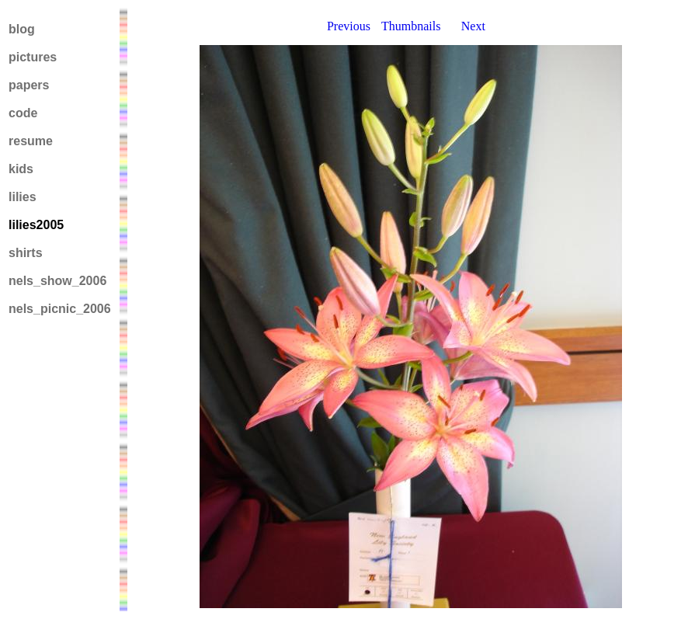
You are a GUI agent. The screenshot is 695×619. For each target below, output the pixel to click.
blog (22, 29)
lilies (22, 196)
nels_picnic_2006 (60, 308)
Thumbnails (410, 26)
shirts (26, 252)
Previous (348, 26)
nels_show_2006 (57, 280)
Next (473, 26)
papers (29, 85)
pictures (33, 57)
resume (31, 141)
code (23, 113)
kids (21, 169)
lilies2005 (36, 224)
